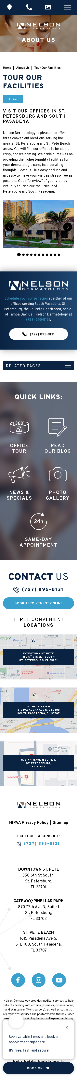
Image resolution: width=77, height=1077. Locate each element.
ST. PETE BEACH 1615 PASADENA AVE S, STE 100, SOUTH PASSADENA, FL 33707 (39, 710)
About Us (23, 68)
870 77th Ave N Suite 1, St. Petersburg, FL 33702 (38, 763)
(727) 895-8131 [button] (38, 317)
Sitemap (60, 822)
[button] (19, 254)
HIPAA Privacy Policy (28, 822)
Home (7, 68)
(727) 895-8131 (38, 313)
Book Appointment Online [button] (39, 604)
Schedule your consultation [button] (26, 307)
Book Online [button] (38, 1068)
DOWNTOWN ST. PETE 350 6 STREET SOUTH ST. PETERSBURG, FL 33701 (38, 657)
